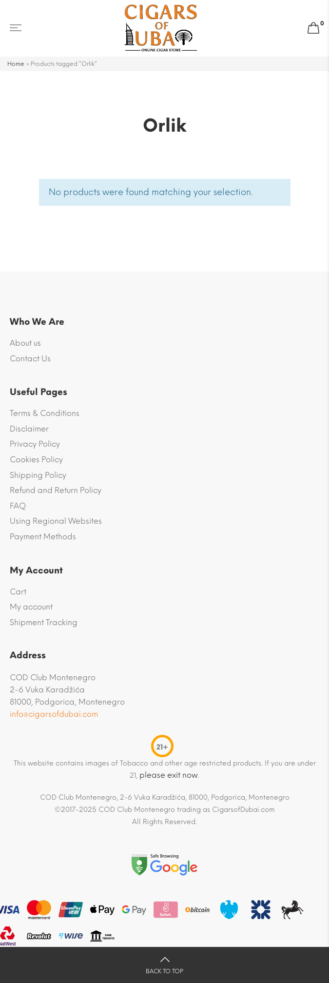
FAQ (18, 506)
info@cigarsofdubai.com (54, 714)
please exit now (168, 775)
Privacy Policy (35, 444)
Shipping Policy (38, 475)
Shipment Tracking (43, 622)
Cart (18, 591)
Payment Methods (43, 536)
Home (15, 63)
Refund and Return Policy (55, 490)
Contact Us (30, 358)
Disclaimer (29, 428)
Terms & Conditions (44, 413)
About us (25, 343)
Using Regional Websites (56, 521)
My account (31, 606)
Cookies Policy (36, 459)
